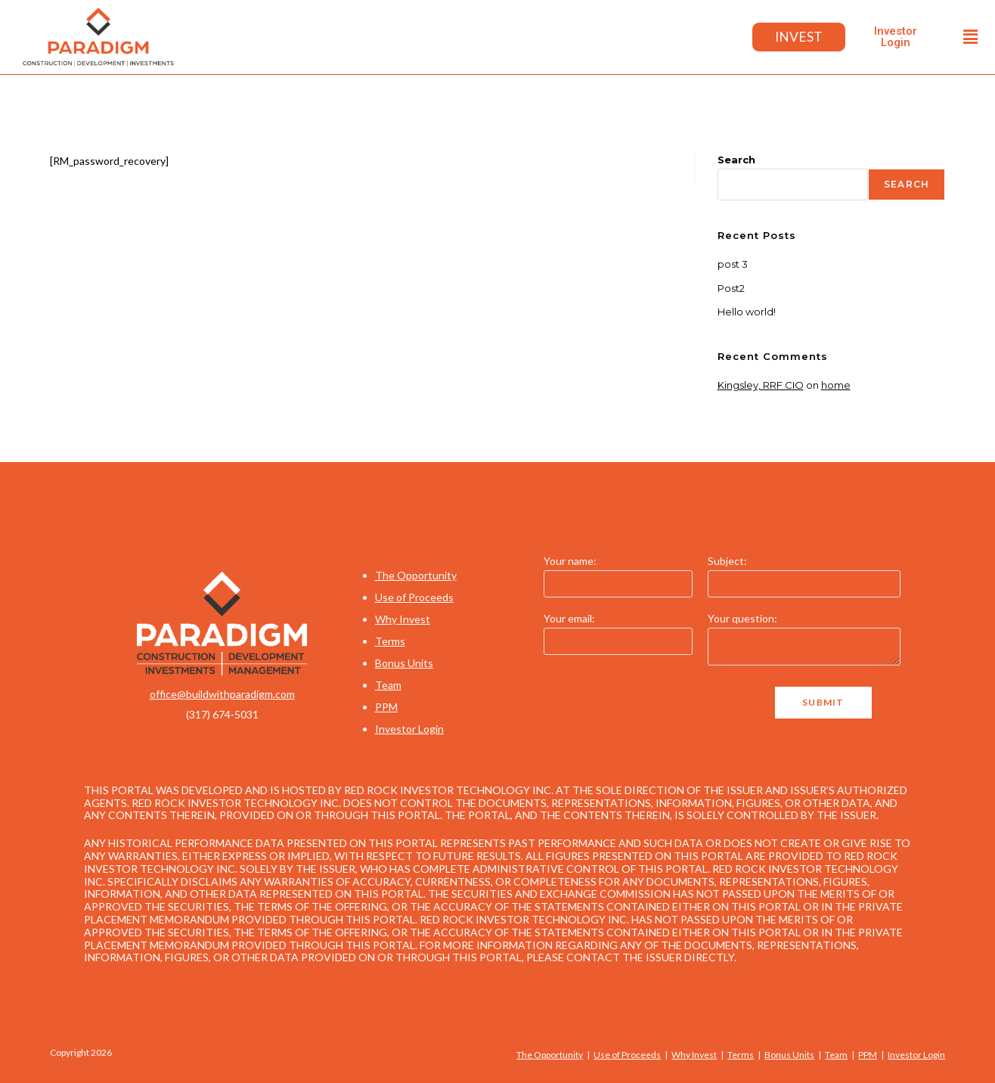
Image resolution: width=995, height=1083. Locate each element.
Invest (798, 37)
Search (736, 160)
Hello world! (747, 312)
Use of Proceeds (414, 597)
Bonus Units (404, 662)
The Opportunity (416, 575)
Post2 (731, 288)
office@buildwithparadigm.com (222, 693)
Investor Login (409, 728)
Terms (390, 641)
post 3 (733, 264)
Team (388, 684)
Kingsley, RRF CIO (761, 385)
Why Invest (402, 619)
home (836, 385)
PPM (386, 706)
